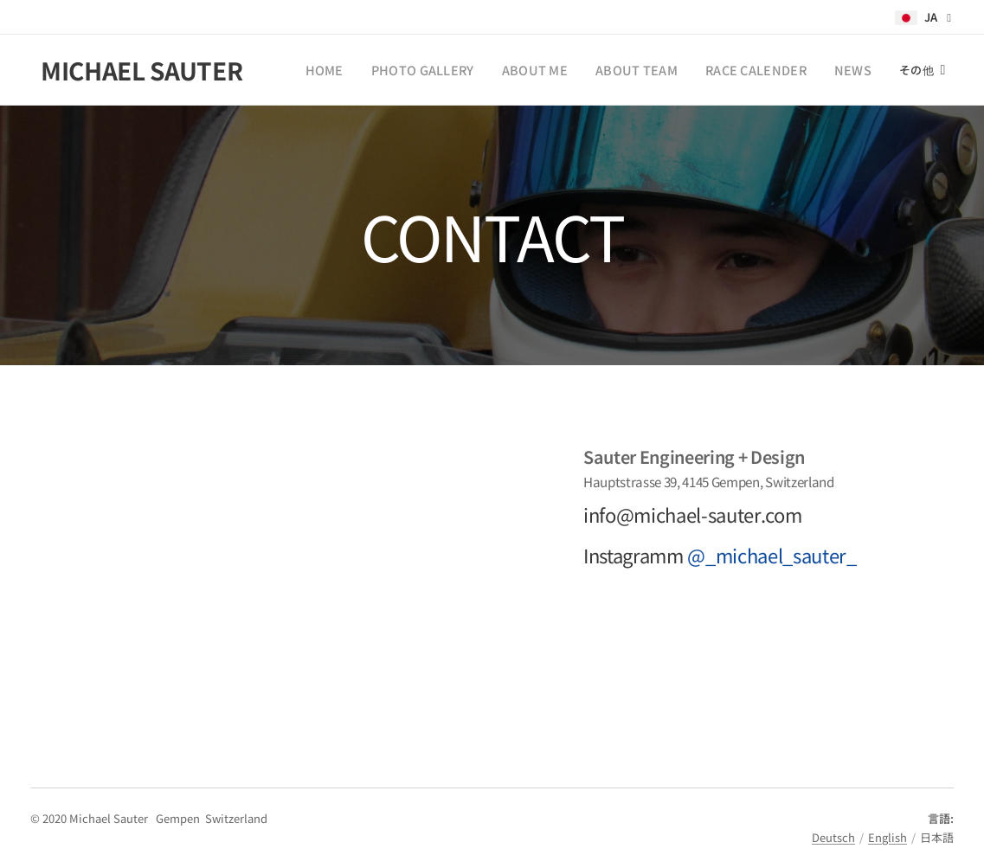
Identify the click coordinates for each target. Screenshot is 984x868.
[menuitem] (364, 70)
